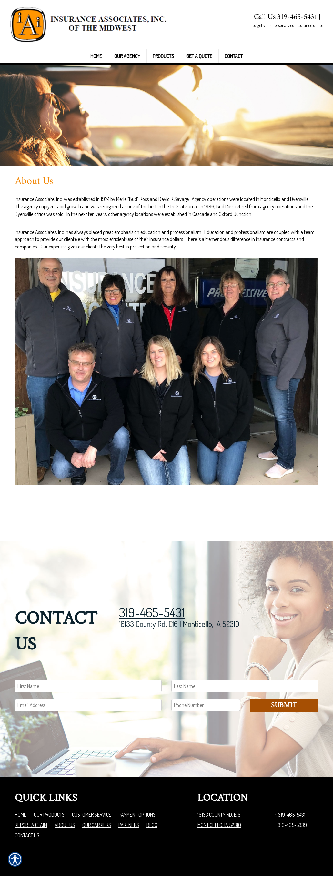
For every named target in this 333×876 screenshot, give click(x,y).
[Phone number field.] (205, 663)
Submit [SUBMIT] (284, 663)
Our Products (49, 773)
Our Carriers (96, 783)
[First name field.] (88, 644)
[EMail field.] (88, 663)
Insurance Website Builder (292, 854)
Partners (128, 783)
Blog (151, 783)
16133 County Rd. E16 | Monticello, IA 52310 (179, 582)
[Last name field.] (244, 644)
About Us (65, 783)
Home (20, 773)
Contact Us (27, 793)
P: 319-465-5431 (289, 773)
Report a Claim (31, 783)
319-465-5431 (152, 570)
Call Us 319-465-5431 (285, 17)
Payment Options (137, 773)
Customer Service (91, 773)
